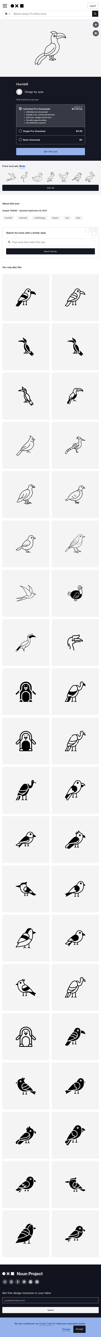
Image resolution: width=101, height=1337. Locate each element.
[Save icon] (96, 25)
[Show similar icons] (96, 33)
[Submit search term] (95, 14)
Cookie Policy (46, 1323)
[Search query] (50, 242)
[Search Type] (7, 14)
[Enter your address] (50, 1300)
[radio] (50, 116)
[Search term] (52, 14)
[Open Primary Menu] (5, 6)
